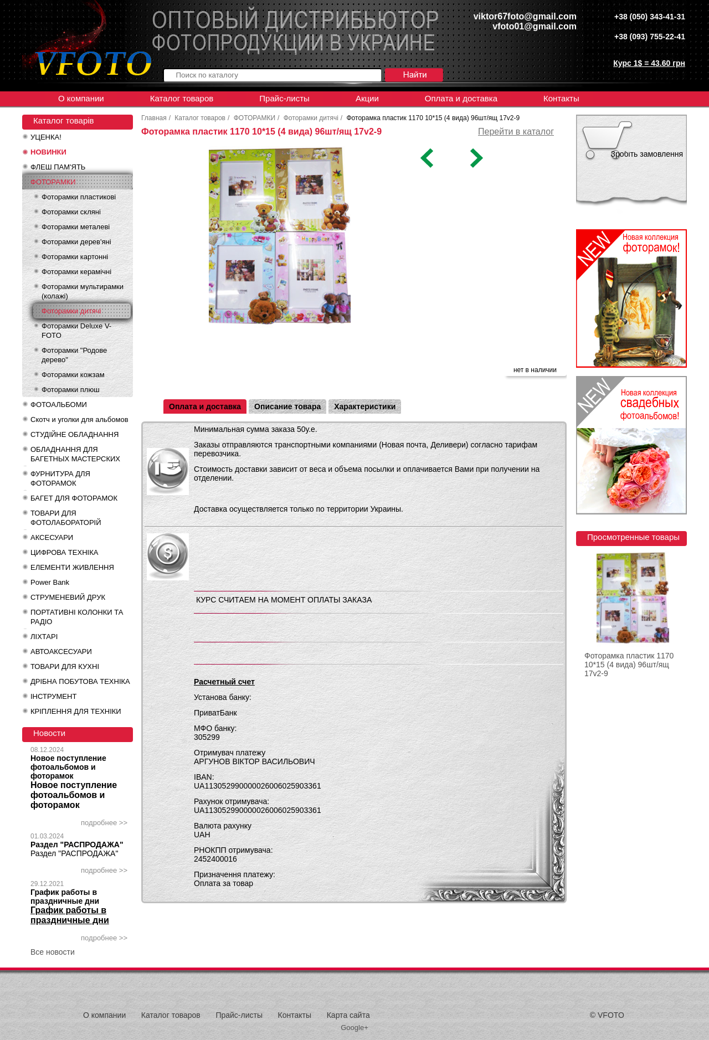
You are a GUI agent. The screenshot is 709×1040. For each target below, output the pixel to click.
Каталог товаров (182, 98)
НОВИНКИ (48, 152)
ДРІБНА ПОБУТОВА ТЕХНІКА (80, 681)
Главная (154, 118)
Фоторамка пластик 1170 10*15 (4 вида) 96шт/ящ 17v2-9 (629, 664)
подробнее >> (104, 822)
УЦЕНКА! (45, 137)
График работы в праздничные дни (64, 896)
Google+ (354, 1027)
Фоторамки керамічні (76, 271)
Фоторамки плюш (71, 389)
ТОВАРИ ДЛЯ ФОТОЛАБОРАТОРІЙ (65, 518)
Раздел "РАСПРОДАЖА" (77, 844)
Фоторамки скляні (71, 212)
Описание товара (287, 406)
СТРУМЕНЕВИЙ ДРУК (67, 597)
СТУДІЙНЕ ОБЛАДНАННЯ (74, 434)
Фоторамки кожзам (73, 374)
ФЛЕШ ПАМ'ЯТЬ (57, 167)
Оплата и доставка (461, 98)
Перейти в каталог (516, 131)
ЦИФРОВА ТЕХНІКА (64, 552)
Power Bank (49, 582)
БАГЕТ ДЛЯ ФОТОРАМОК (73, 498)
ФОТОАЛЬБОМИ (58, 404)
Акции (367, 98)
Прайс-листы (284, 98)
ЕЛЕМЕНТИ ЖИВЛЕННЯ (72, 567)
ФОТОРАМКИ (53, 182)
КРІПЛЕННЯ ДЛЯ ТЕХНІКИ (75, 711)
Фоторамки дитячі (71, 311)
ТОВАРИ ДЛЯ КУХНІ (64, 666)
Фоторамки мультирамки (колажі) (83, 291)
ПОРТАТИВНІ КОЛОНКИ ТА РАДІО (76, 617)
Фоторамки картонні (75, 257)
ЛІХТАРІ (44, 636)
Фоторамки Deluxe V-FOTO (76, 330)
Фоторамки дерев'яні (76, 242)
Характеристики (364, 406)
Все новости (52, 952)
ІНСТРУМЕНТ (53, 696)
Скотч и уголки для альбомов (79, 419)
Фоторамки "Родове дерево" (74, 355)
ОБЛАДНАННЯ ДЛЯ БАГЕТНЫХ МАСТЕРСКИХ (75, 454)
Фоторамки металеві (76, 227)
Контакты (561, 98)
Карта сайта (348, 1015)
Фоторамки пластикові (79, 197)
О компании (81, 98)
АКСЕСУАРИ (51, 537)
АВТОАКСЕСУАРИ (61, 651)
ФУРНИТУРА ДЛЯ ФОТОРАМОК (60, 478)
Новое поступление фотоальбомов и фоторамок (68, 767)
